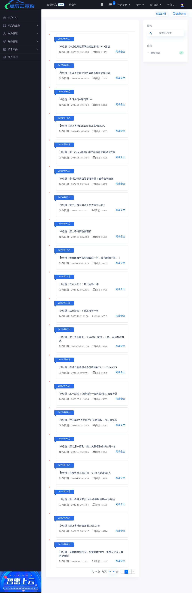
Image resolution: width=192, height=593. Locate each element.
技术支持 (122, 5)
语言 (154, 5)
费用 (138, 5)
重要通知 (165, 53)
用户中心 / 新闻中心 (60, 14)
